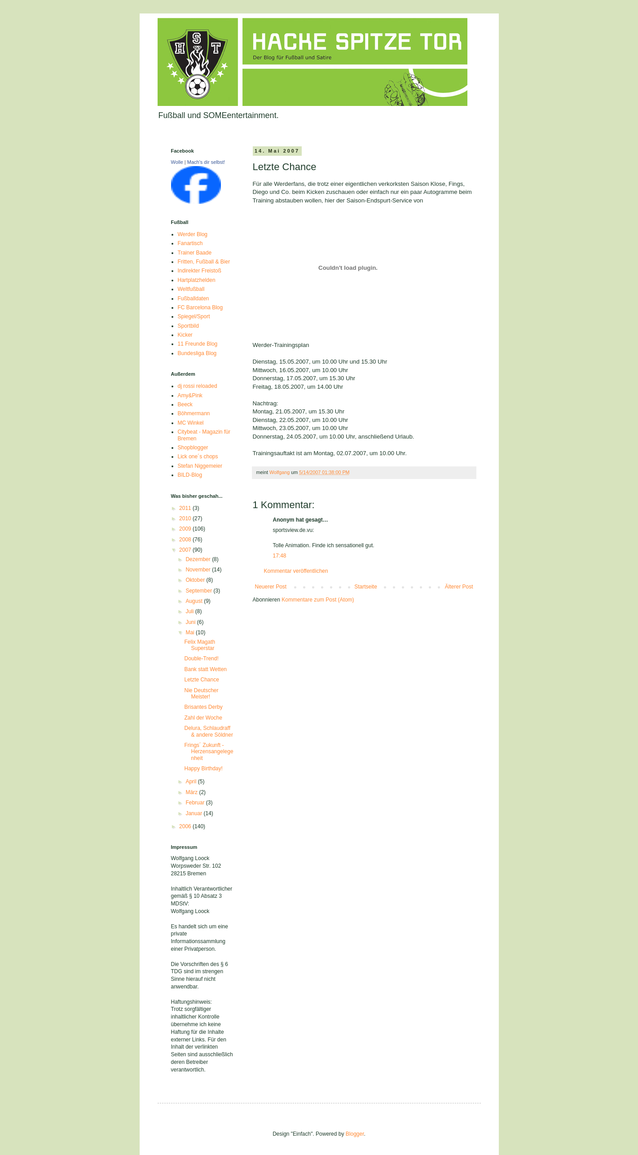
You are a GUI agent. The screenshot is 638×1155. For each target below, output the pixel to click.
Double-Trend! (201, 658)
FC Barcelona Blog (200, 307)
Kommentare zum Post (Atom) (318, 600)
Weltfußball (191, 289)
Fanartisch (190, 243)
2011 (186, 508)
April (191, 781)
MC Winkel (191, 423)
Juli (190, 611)
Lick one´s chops (198, 456)
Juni (191, 622)
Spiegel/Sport (194, 316)
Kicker (185, 335)
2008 (186, 539)
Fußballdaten (193, 298)
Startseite (365, 587)
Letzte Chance (201, 679)
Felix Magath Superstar (199, 645)
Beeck (185, 404)
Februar (195, 802)
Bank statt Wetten (205, 669)
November (198, 570)
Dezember (198, 559)
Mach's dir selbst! (206, 162)
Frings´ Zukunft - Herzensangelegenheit (208, 751)
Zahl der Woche (203, 718)
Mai (190, 632)
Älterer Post (459, 587)
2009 (186, 529)
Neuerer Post (271, 587)
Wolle (177, 162)
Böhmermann (194, 413)
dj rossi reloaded (197, 386)
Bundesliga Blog (197, 353)
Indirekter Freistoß (199, 271)
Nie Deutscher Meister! (201, 693)
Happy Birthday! (203, 768)
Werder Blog (192, 234)
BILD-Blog (190, 475)
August (194, 601)
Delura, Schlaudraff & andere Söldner (208, 731)
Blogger (355, 1134)
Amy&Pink (190, 395)
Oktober (195, 580)
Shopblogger (193, 447)
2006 (186, 826)
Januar (194, 813)
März (192, 792)
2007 (186, 550)
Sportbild (188, 326)
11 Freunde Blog (198, 344)
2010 (186, 518)
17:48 (279, 556)
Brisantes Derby (203, 707)
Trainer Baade (195, 253)
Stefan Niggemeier (200, 466)
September (199, 591)
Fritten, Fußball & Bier (204, 262)
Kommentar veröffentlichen (296, 571)
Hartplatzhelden (197, 280)
